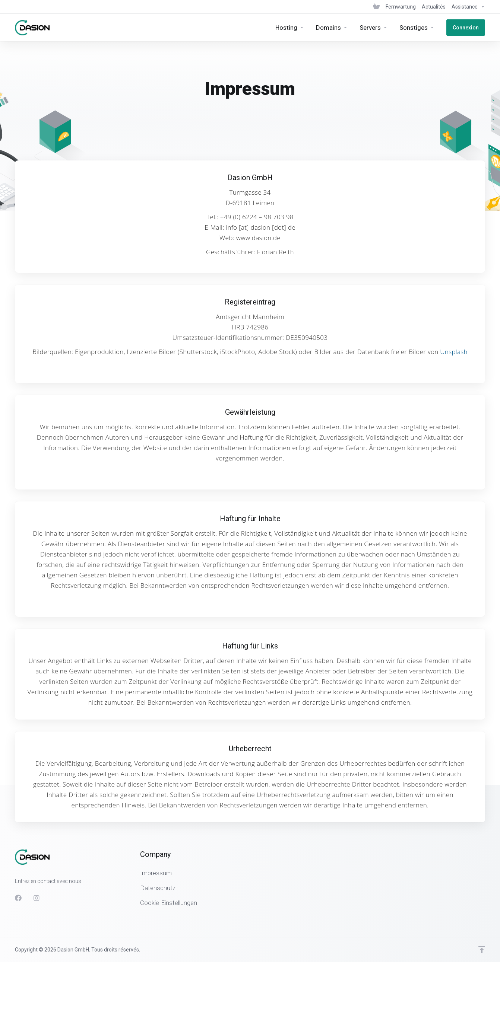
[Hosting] (289, 27)
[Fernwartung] (401, 6)
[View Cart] (376, 6)
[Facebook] (18, 898)
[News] (434, 6)
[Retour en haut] (481, 949)
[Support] (467, 6)
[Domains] (332, 27)
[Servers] (373, 27)
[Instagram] (37, 898)
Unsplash (454, 351)
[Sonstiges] (416, 27)
